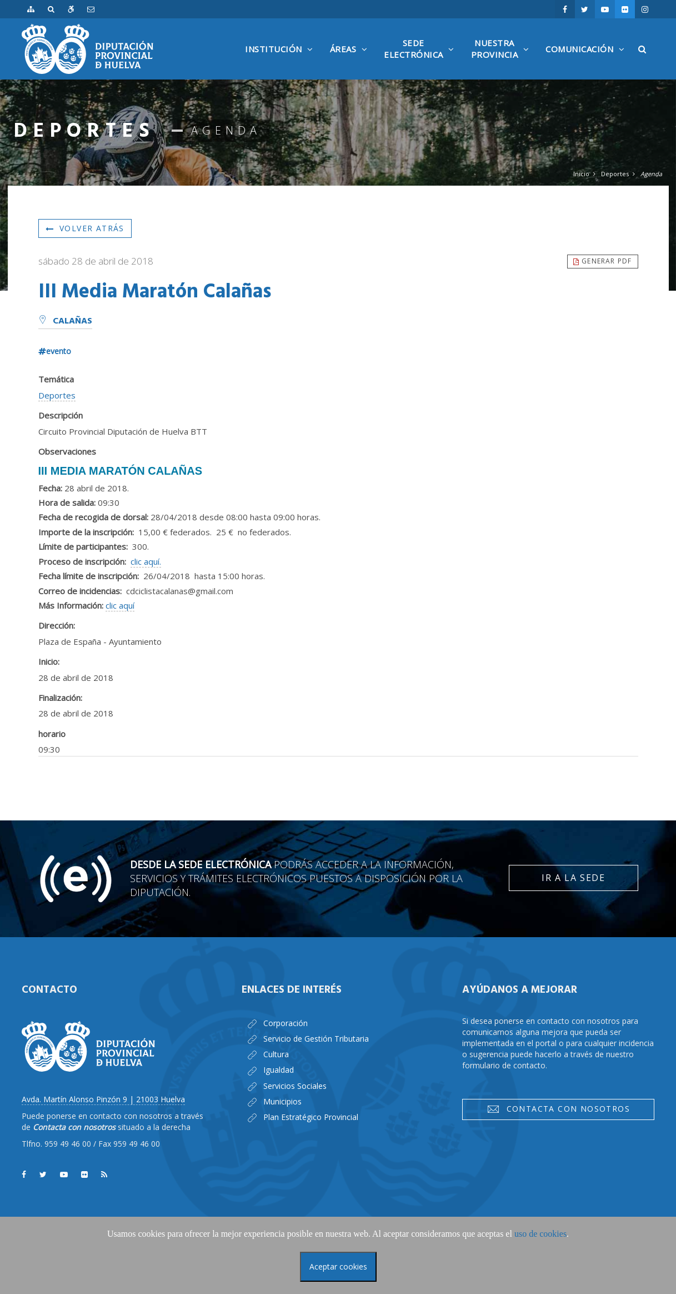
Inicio (581, 174)
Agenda (651, 174)
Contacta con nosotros (558, 1109)
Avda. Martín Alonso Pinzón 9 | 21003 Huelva (103, 1099)
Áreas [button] (351, 61)
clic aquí (120, 605)
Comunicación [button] (587, 61)
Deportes (615, 174)
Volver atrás (85, 228)
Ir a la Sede (573, 878)
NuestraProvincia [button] (503, 58)
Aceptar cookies (338, 1266)
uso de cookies (540, 1233)
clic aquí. (146, 561)
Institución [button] (282, 61)
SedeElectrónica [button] (422, 58)
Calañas (65, 321)
